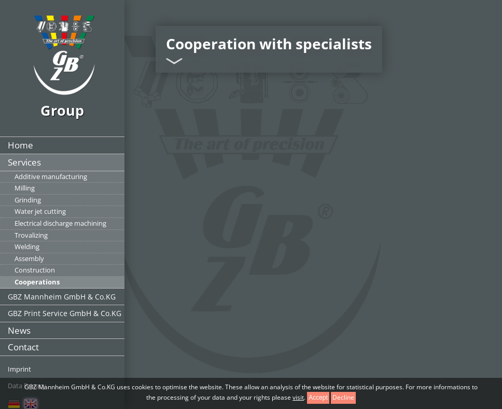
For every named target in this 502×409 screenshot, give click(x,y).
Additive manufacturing (51, 176)
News (19, 330)
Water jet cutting (40, 211)
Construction (35, 270)
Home (20, 145)
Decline (343, 397)
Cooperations (37, 282)
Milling (25, 188)
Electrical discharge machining (60, 223)
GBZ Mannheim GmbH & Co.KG (62, 297)
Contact (23, 347)
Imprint (19, 369)
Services (24, 162)
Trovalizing (31, 235)
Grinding (28, 199)
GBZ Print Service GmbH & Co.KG (64, 313)
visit (298, 397)
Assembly (29, 258)
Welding (27, 246)
